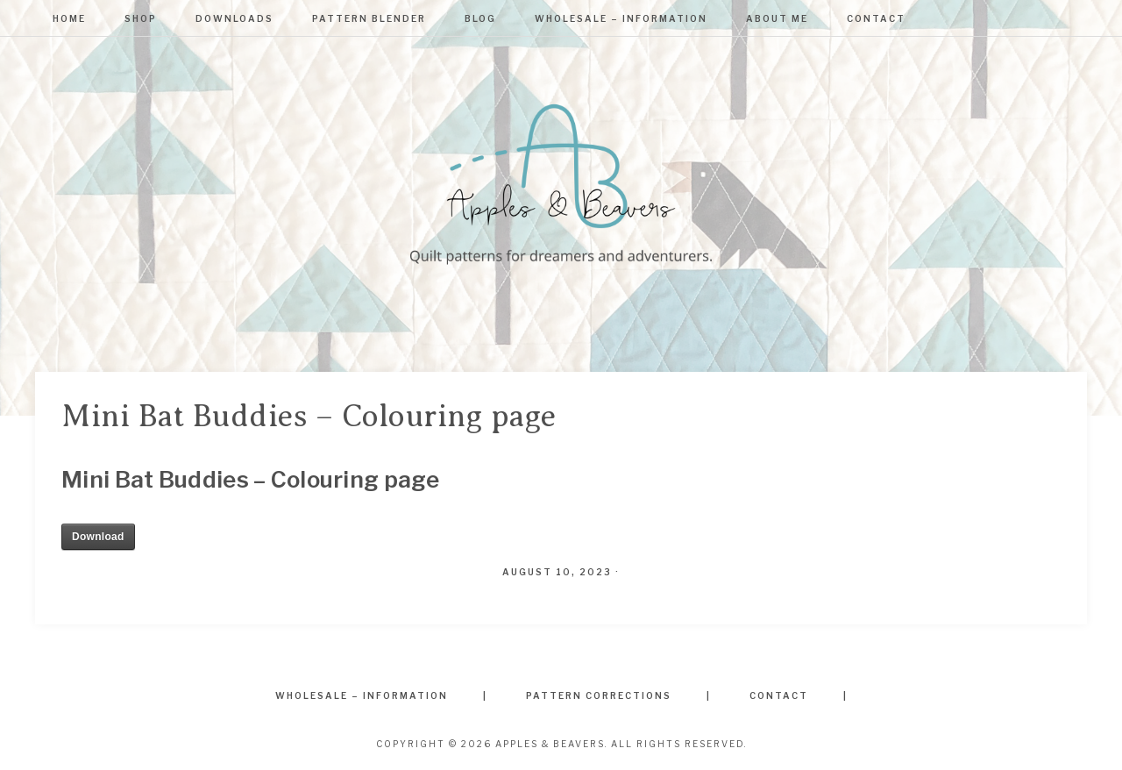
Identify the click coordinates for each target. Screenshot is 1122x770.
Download (98, 537)
